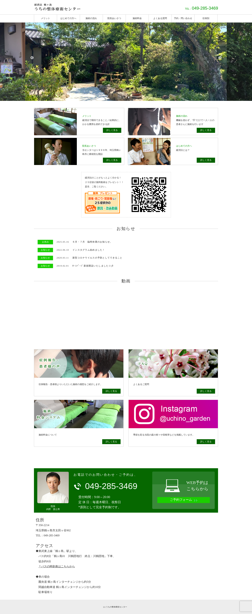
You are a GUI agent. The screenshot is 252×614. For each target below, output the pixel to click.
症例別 (205, 18)
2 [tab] (128, 97)
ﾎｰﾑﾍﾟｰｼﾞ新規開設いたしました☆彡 (93, 266)
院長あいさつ (114, 18)
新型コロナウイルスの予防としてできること (97, 258)
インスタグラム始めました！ (88, 250)
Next (220, 58)
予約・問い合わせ (183, 18)
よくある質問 (160, 18)
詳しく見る (112, 130)
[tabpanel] (126, 58)
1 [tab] (123, 97)
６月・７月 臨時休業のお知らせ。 (92, 242)
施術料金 (137, 18)
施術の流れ (91, 18)
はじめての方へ (68, 18)
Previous (32, 58)
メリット (45, 18)
